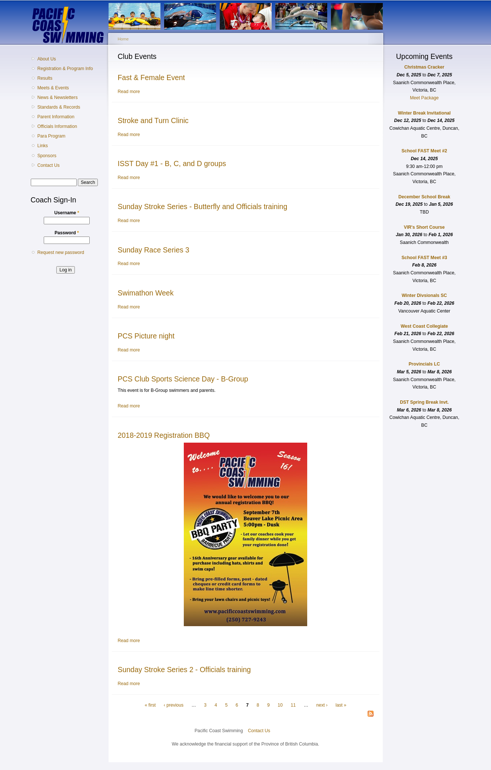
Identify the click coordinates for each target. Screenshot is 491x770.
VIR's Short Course (424, 227)
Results (45, 78)
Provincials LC (424, 364)
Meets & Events (53, 87)
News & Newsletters (57, 97)
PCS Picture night (146, 336)
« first (150, 705)
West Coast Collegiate (424, 326)
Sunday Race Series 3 (153, 250)
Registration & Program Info (65, 68)
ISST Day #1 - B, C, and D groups (172, 163)
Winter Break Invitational (424, 113)
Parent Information (55, 116)
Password (66, 232)
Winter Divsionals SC (424, 295)
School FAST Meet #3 (424, 257)
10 (280, 705)
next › (321, 705)
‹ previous (173, 705)
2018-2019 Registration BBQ (164, 435)
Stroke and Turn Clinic (153, 120)
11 (293, 705)
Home (123, 39)
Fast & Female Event (151, 77)
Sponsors (46, 155)
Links (42, 145)
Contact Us (48, 165)
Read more (129, 91)
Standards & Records (58, 107)
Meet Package (424, 97)
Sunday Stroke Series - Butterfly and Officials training (203, 206)
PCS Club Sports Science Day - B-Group (183, 379)
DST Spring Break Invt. (424, 402)
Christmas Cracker (424, 67)
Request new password (60, 252)
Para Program (51, 136)
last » (340, 705)
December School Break (424, 196)
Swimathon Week (146, 293)
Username (66, 212)
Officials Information (57, 126)
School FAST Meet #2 (424, 150)
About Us (46, 59)
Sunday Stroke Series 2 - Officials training (184, 669)
